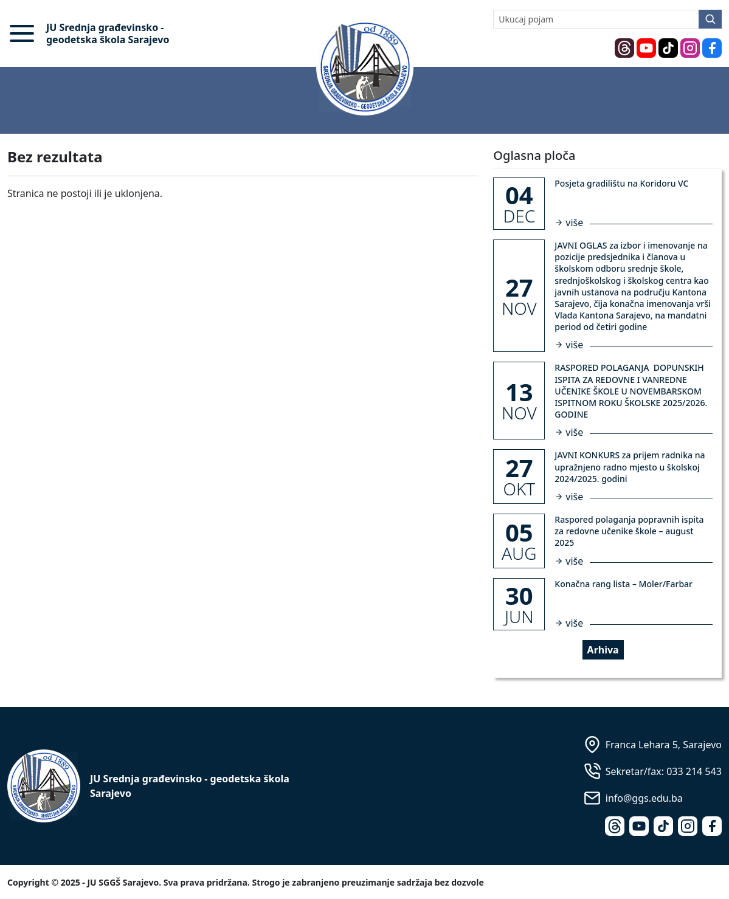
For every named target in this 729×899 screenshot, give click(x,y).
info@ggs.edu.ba (644, 798)
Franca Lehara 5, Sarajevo (664, 744)
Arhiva (603, 649)
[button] (21, 33)
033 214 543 (694, 771)
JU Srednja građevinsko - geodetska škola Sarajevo (107, 33)
